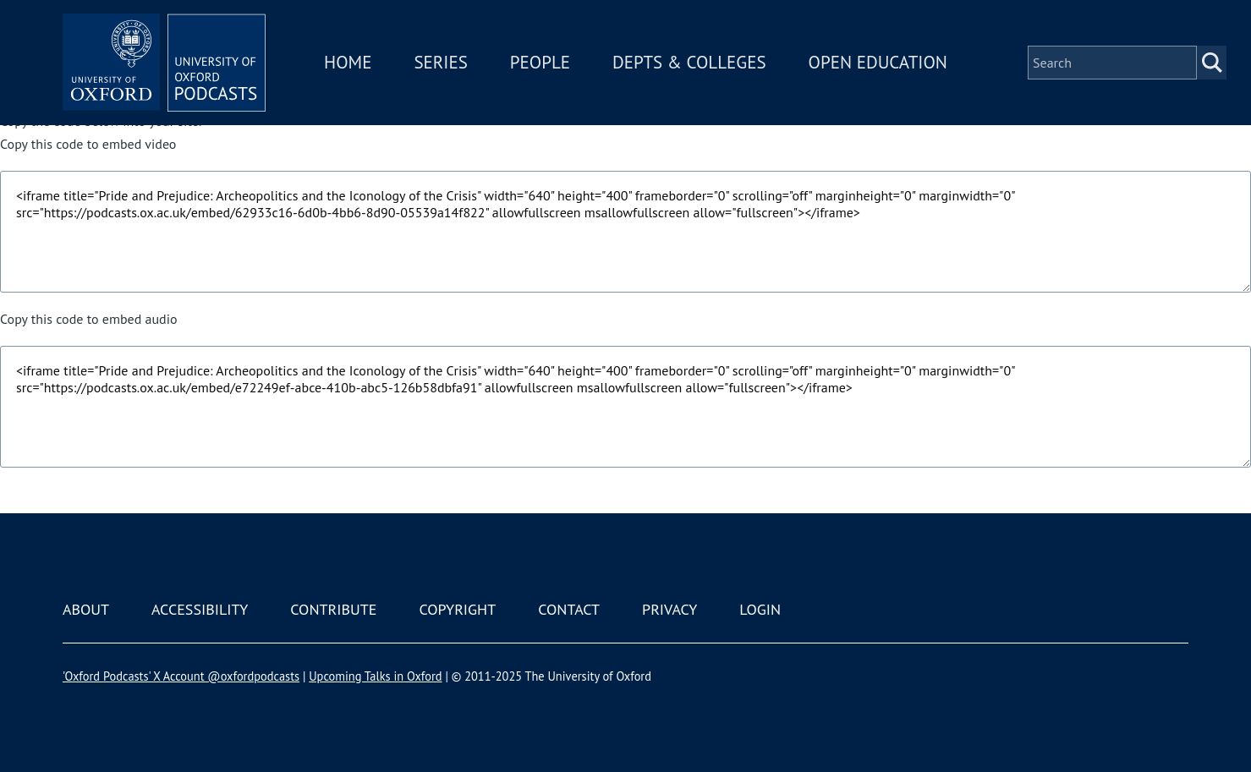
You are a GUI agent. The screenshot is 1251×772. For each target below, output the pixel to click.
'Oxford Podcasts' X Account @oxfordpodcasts (181, 676)
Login (760, 609)
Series (440, 62)
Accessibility (199, 609)
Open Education (878, 62)
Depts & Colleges (689, 62)
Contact (569, 609)
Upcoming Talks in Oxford (375, 676)
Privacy (669, 609)
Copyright (457, 609)
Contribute (333, 609)
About (86, 609)
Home (347, 62)
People (540, 62)
